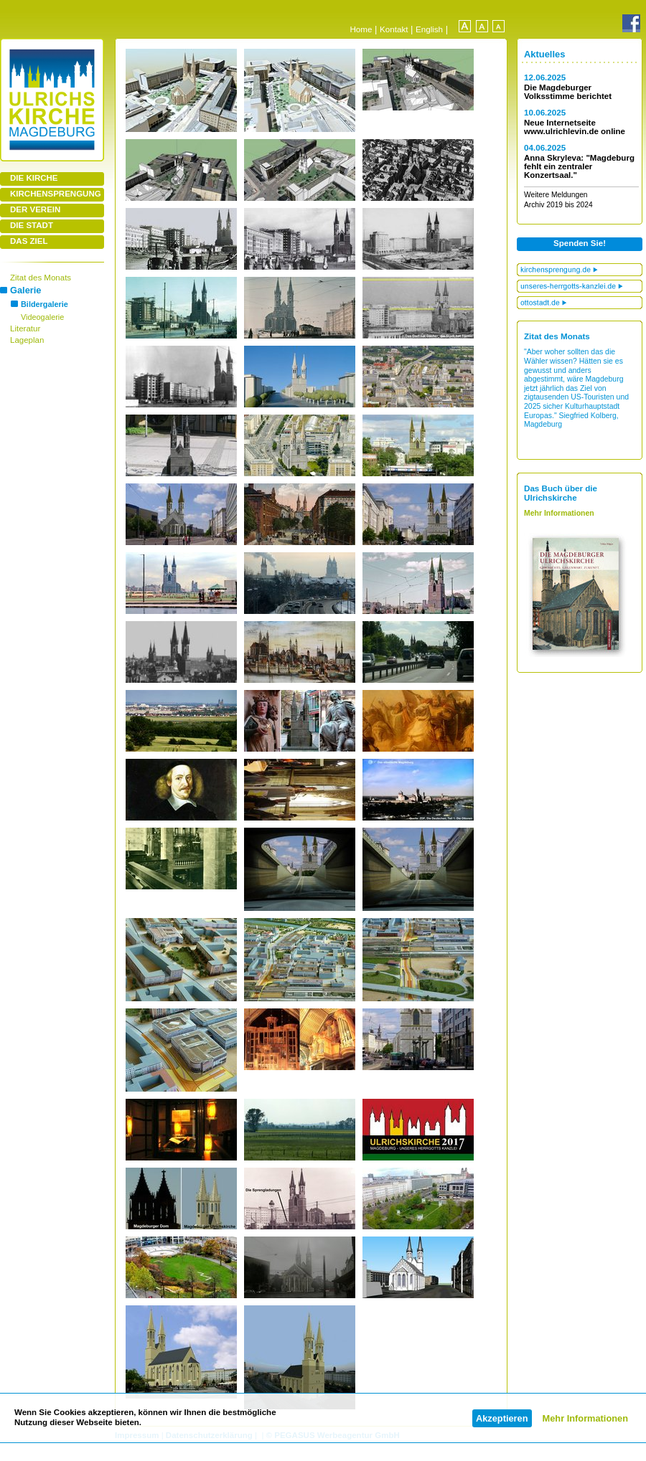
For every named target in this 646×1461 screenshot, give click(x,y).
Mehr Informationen (585, 1418)
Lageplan (27, 340)
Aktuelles (544, 54)
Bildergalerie (44, 304)
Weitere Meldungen (556, 195)
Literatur (25, 328)
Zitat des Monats (40, 277)
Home (361, 29)
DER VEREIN (35, 209)
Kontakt (394, 29)
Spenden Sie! (579, 243)
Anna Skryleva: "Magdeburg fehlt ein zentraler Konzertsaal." (579, 166)
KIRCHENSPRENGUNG (55, 193)
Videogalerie (42, 317)
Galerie (25, 290)
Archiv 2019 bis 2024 (558, 205)
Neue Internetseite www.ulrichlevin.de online (574, 127)
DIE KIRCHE (34, 178)
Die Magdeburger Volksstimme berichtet (568, 91)
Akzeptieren (502, 1418)
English (429, 29)
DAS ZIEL (28, 241)
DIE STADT (31, 225)
